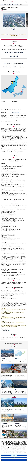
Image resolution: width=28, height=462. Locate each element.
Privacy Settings (14, 455)
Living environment (6, 66)
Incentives (8, 65)
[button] (1, 20)
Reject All (14, 457)
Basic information (7, 63)
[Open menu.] (26, 2)
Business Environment (18, 63)
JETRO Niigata (16, 112)
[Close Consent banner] (26, 440)
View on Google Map (6, 330)
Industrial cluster (16, 65)
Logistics (14, 66)
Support (21, 66)
